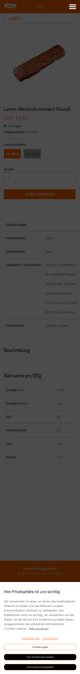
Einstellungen (40, 647)
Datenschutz (30, 638)
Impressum (50, 638)
